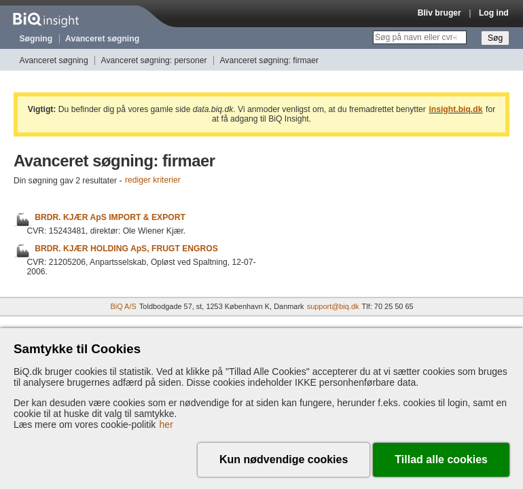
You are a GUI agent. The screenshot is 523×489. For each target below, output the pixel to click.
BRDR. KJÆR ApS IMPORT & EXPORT (110, 217)
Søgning (36, 38)
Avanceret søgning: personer (154, 60)
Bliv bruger (439, 13)
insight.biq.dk (455, 109)
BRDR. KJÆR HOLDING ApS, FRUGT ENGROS (126, 248)
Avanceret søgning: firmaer (269, 60)
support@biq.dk (333, 306)
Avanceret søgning (102, 38)
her (166, 424)
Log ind (494, 13)
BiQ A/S (123, 306)
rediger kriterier (153, 180)
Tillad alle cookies (441, 459)
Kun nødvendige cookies (283, 459)
